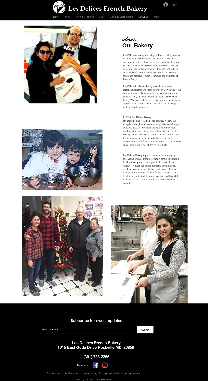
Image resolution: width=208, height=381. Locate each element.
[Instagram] (105, 365)
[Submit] (145, 329)
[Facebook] (95, 365)
